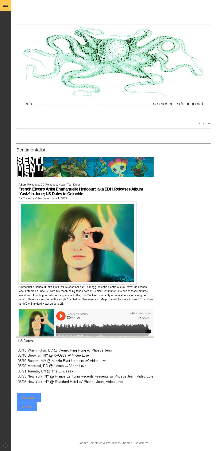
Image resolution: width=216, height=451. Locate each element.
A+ (199, 123)
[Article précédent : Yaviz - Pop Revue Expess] (29, 397)
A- (208, 123)
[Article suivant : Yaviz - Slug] (27, 406)
